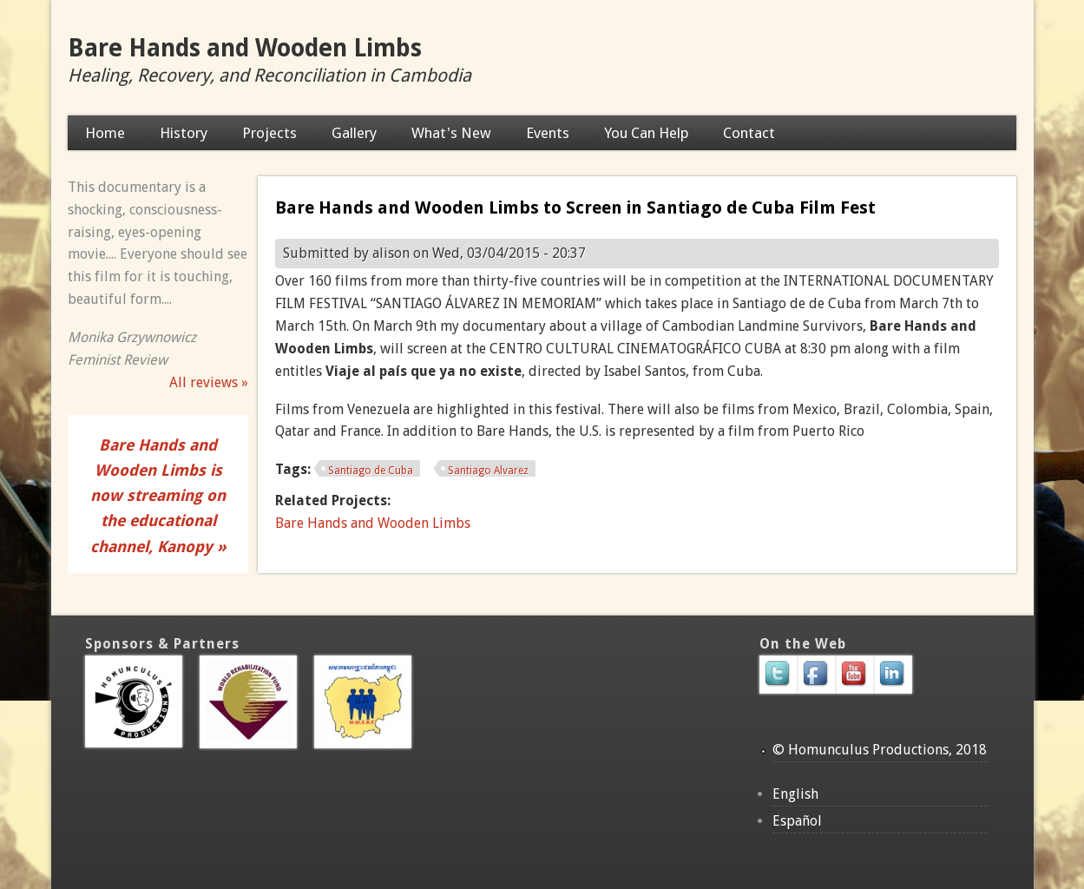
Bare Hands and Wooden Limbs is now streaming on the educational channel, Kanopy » (158, 496)
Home (105, 133)
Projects (269, 133)
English (795, 794)
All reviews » (208, 382)
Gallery (354, 133)
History (183, 133)
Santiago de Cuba (370, 470)
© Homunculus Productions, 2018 (879, 749)
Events (547, 133)
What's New (451, 133)
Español (797, 821)
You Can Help (646, 133)
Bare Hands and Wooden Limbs (245, 48)
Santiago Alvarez (488, 470)
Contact (749, 133)
